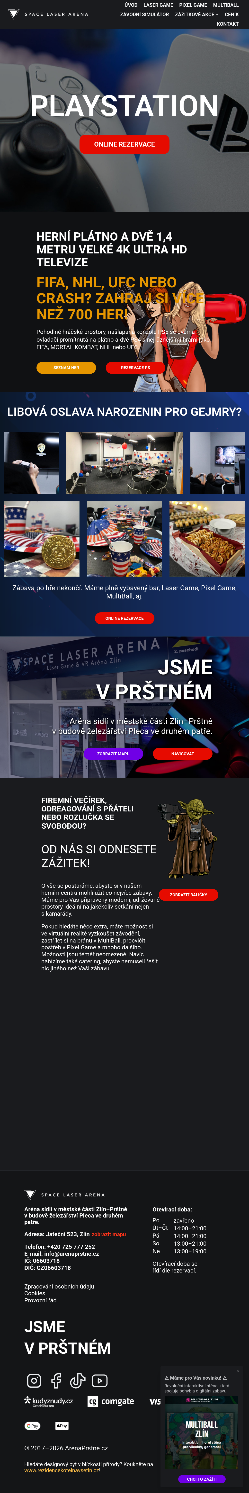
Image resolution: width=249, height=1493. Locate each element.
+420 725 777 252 (71, 1246)
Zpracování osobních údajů (59, 1286)
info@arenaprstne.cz (71, 1253)
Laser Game (158, 5)
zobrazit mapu (109, 1234)
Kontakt (228, 24)
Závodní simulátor (144, 14)
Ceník (232, 14)
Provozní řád (40, 1300)
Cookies (34, 1293)
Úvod (131, 5)
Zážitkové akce (197, 14)
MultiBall (226, 5)
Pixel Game (193, 5)
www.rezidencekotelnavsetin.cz (61, 1470)
